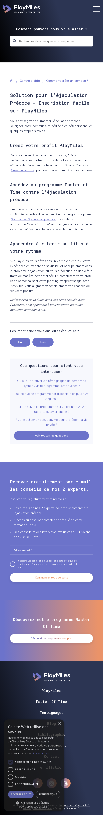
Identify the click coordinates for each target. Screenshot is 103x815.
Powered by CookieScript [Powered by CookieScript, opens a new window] (34, 806)
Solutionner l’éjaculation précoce (33, 219)
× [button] (59, 723)
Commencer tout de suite (51, 577)
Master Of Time (51, 701)
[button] (34, 802)
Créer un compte (22, 170)
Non (43, 342)
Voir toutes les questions (51, 436)
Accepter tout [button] (21, 794)
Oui (20, 342)
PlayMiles (51, 690)
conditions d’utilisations (45, 560)
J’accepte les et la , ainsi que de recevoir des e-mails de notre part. (48, 564)
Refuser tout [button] (48, 794)
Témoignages (52, 712)
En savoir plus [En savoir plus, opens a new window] (41, 753)
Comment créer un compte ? (67, 81)
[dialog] (34, 765)
